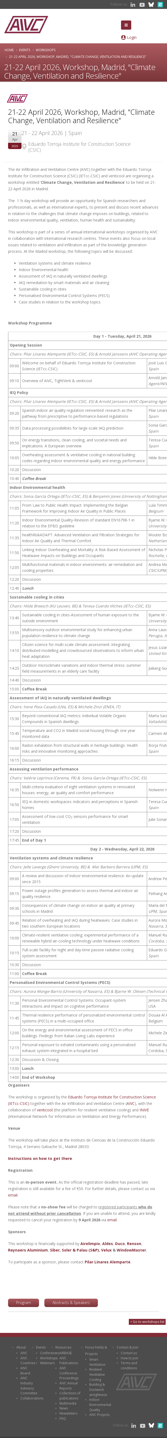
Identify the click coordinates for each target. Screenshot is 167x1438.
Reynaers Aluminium (28, 1250)
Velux (106, 1250)
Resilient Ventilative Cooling (97, 1374)
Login (132, 37)
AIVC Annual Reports (68, 1386)
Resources (63, 1347)
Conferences (49, 1353)
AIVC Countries (27, 1361)
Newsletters (68, 1413)
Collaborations (31, 1398)
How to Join (129, 1358)
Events (24, 50)
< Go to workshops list (147, 1321)
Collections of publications (69, 1396)
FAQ (62, 1418)
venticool (45, 1109)
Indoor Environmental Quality (100, 1404)
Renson (134, 1243)
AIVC (131, 1103)
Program (23, 1302)
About (21, 1347)
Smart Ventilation (97, 1362)
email (12, 1195)
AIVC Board (25, 1370)
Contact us (129, 1353)
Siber (55, 1250)
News (63, 1408)
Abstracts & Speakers (71, 1302)
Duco (120, 1243)
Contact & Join (127, 1347)
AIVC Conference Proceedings (69, 1373)
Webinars (47, 1363)
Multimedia (67, 1403)
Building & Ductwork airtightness (98, 1389)
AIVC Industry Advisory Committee (28, 1385)
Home (9, 50)
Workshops (46, 50)
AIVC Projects (99, 1414)
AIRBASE (65, 1353)
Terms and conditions (129, 1365)
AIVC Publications (68, 1361)
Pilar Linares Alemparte (107, 1261)
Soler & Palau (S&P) (80, 1250)
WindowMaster (131, 1250)
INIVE (144, 1109)
